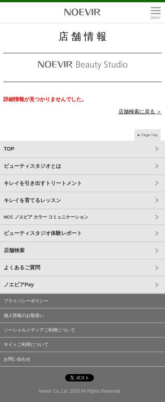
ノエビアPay (19, 285)
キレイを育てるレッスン (32, 200)
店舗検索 (14, 250)
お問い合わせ (17, 359)
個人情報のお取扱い (24, 315)
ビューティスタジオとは (32, 166)
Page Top (147, 135)
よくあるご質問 (22, 267)
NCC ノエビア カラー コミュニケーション (46, 216)
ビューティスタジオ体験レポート (43, 233)
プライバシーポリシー (26, 301)
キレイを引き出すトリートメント (43, 183)
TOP (9, 149)
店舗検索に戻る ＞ (140, 111)
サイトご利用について (26, 344)
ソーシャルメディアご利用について (39, 330)
